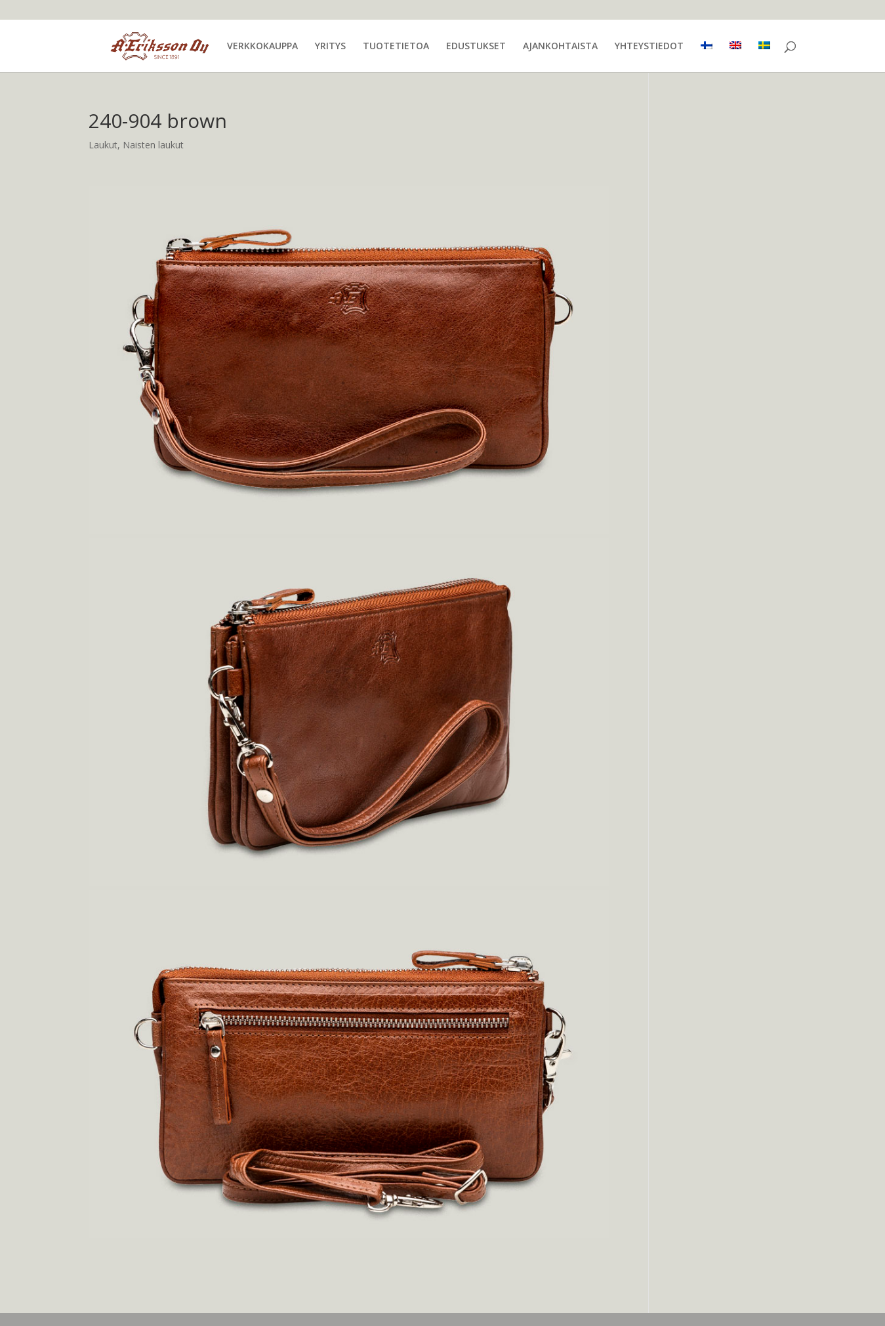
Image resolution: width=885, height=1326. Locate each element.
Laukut (103, 145)
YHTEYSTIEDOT (649, 46)
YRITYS (330, 46)
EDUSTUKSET (476, 46)
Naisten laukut (153, 145)
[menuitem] (706, 56)
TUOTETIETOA (396, 46)
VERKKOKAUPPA (262, 46)
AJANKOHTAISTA (560, 46)
